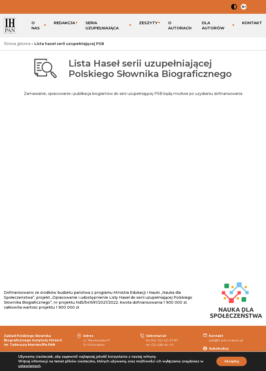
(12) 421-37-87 (168, 340)
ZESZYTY (148, 22)
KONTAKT (252, 22)
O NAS (35, 25)
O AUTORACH (179, 25)
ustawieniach (29, 366)
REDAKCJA (64, 22)
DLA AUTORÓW (213, 25)
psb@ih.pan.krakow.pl (226, 340)
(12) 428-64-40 (162, 345)
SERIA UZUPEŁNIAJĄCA (102, 25)
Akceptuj (231, 361)
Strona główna (17, 43)
